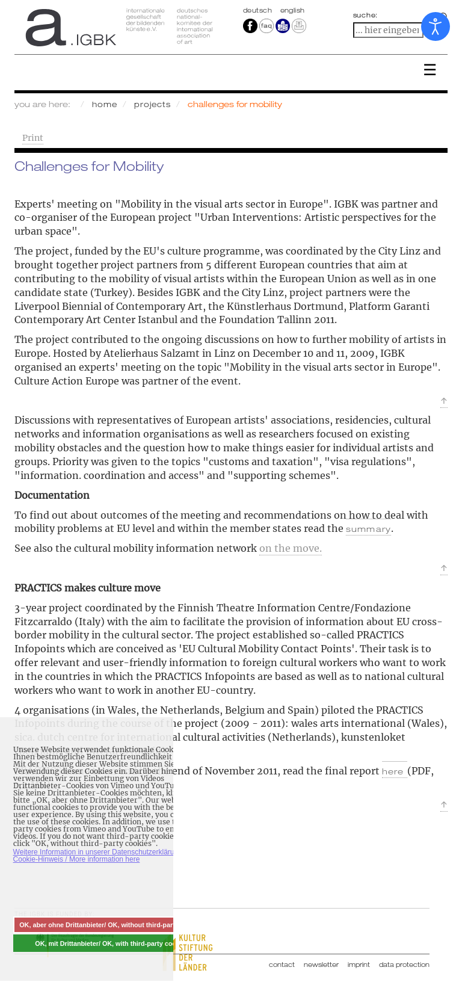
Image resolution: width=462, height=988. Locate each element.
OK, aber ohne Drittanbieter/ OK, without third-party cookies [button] (112, 924)
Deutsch (258, 10)
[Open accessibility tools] (435, 26)
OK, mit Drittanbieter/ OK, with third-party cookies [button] (112, 943)
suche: (365, 15)
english (292, 10)
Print (32, 137)
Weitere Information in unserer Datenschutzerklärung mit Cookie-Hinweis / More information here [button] (103, 855)
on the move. (290, 548)
